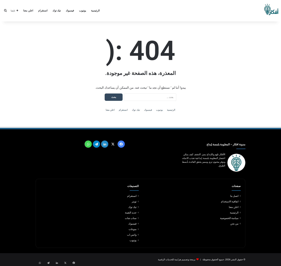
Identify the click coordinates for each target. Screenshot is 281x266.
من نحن (234, 223)
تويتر (134, 201)
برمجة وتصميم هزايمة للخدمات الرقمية (177, 259)
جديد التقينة (131, 212)
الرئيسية (95, 10)
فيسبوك (70, 10)
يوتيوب (82, 10)
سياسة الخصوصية (229, 218)
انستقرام (42, 10)
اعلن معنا (28, 10)
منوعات (133, 229)
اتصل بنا (234, 195)
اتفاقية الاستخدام (230, 201)
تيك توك (57, 10)
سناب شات (131, 218)
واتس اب (132, 234)
